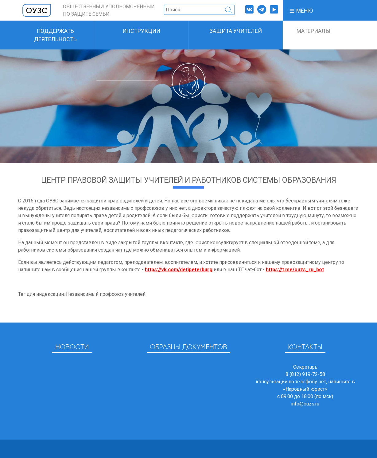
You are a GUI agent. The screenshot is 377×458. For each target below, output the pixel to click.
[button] (301, 10)
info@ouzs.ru (305, 404)
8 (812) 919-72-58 (305, 374)
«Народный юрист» (305, 389)
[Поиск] (199, 10)
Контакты (305, 347)
